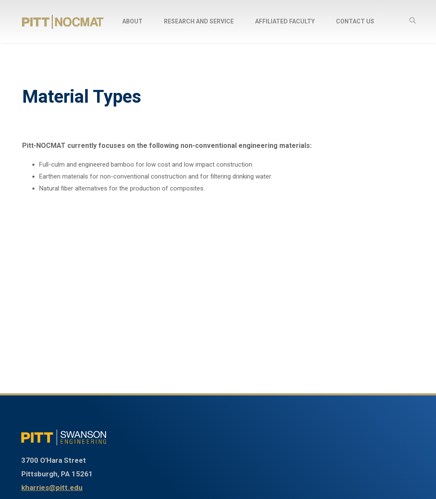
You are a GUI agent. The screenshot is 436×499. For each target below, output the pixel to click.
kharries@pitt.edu (52, 487)
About (132, 21)
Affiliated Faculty (285, 21)
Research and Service (199, 21)
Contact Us (355, 21)
